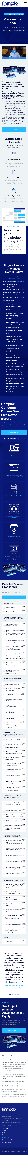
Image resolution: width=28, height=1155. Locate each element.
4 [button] (18, 994)
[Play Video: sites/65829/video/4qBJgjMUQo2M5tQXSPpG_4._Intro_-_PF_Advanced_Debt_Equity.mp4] (14, 51)
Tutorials (5, 1128)
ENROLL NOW (14, 129)
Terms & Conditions (8, 1139)
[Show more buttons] (24, 58)
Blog (3, 1132)
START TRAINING (14, 433)
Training (4, 1130)
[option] (14, 970)
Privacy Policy (6, 1142)
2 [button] (12, 994)
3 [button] (15, 994)
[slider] (13, 58)
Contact (4, 1134)
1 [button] (10, 994)
